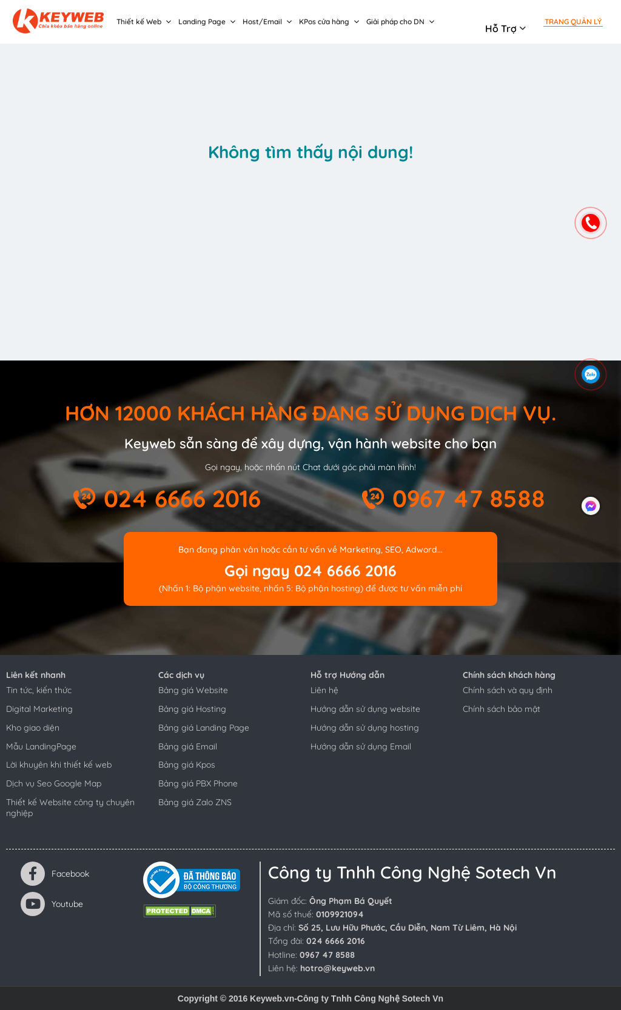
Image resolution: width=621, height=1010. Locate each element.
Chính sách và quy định (507, 690)
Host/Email (268, 21)
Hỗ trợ (501, 28)
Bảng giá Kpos (186, 764)
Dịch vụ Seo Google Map (53, 783)
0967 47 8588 (468, 498)
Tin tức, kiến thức (39, 690)
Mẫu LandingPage (41, 746)
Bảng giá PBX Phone (198, 783)
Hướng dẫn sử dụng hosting (364, 727)
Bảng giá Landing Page (203, 727)
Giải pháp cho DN (400, 21)
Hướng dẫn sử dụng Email (360, 746)
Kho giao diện (32, 727)
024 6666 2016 (182, 498)
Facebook (55, 874)
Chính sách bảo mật (501, 708)
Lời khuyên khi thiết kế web (59, 764)
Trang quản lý (573, 21)
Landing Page (207, 21)
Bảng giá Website (193, 690)
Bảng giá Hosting (192, 708)
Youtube (52, 904)
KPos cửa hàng (329, 21)
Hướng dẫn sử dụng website (365, 708)
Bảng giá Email (187, 746)
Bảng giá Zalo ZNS (195, 802)
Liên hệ (324, 690)
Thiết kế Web (144, 21)
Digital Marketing (39, 708)
